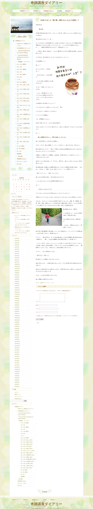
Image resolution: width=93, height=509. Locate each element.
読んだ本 (19, 164)
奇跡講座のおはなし (49, 11)
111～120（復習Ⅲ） (22, 64)
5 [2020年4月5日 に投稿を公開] (29, 181)
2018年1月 (17, 339)
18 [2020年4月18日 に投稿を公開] (26, 186)
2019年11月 (17, 292)
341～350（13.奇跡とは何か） (23, 138)
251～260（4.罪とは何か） (23, 98)
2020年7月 (17, 274)
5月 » (15, 193)
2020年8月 (17, 272)
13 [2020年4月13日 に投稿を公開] (13, 186)
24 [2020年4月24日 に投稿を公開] (24, 188)
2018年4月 (17, 332)
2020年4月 (17, 281)
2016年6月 (17, 380)
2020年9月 (17, 270)
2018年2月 (17, 337)
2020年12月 (17, 264)
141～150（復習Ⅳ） (22, 69)
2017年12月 (17, 341)
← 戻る (37, 324)
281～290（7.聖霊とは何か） (23, 110)
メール (37, 310)
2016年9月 (17, 373)
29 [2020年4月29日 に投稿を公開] (18, 191)
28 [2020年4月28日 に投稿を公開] (16, 191)
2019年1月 (17, 313)
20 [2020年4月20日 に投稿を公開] (13, 188)
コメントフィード (18, 396)
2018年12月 (17, 315)
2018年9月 (17, 322)
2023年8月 (17, 238)
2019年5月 (17, 305)
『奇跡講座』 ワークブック (23, 61)
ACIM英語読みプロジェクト (24, 48)
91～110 (19, 151)
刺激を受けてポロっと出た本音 (21, 227)
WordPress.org (18, 398)
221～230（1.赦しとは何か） (23, 85)
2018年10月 (17, 320)
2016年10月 (17, 371)
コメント (38, 303)
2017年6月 (17, 354)
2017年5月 (17, 356)
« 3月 (12, 193)
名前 (37, 306)
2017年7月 (17, 352)
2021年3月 (17, 257)
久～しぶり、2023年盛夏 (20, 215)
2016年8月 (17, 375)
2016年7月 (17, 377)
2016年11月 (17, 369)
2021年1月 (17, 262)
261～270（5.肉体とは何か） (23, 101)
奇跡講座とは (36, 11)
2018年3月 (17, 334)
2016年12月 (17, 367)
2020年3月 (17, 283)
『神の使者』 (20, 156)
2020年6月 (17, 277)
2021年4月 (17, 255)
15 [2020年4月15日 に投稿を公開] (18, 186)
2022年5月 (17, 240)
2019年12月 (17, 289)
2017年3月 (17, 360)
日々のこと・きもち (50, 282)
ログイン (17, 392)
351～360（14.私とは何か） (23, 142)
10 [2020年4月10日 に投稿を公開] (24, 184)
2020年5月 (17, 279)
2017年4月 (17, 358)
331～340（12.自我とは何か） (23, 133)
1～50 (18, 79)
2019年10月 (17, 294)
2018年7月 (17, 326)
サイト (37, 313)
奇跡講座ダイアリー (46, 3)
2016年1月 (17, 386)
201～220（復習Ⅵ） (22, 82)
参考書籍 (59, 11)
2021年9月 (17, 244)
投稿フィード (17, 394)
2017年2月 (17, 362)
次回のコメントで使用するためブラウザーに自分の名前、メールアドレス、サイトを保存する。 (58, 317)
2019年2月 (17, 311)
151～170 (19, 72)
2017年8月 (17, 350)
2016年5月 (17, 382)
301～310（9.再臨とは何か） (23, 119)
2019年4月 (17, 307)
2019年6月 (17, 302)
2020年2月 (17, 285)
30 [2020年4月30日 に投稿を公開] (21, 191)
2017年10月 (17, 345)
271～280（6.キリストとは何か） (23, 106)
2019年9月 (17, 296)
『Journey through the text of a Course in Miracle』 (23, 51)
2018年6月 (17, 328)
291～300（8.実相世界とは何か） (23, 115)
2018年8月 (17, 324)
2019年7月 (17, 300)
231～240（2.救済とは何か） (23, 90)
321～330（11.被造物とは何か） (23, 129)
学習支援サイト (69, 11)
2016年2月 (17, 384)
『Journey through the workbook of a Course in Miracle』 (23, 57)
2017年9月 (17, 347)
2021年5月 (17, 253)
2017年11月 (17, 343)
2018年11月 (17, 317)
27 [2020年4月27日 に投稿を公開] (13, 191)
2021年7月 (17, 249)
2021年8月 (17, 247)
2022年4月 (17, 242)
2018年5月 (17, 330)
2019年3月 (17, 309)
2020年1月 (17, 287)
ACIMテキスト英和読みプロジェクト (24, 44)
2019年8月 (17, 298)
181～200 (19, 77)
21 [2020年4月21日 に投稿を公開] (16, 188)
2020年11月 (17, 266)
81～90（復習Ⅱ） (21, 148)
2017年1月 (17, 365)
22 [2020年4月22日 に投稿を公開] (18, 188)
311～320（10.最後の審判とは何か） (23, 124)
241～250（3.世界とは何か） (23, 94)
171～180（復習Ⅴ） (22, 74)
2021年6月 (17, 251)
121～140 (19, 66)
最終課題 (19, 153)
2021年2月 (17, 259)
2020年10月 (17, 268)
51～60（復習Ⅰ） (21, 146)
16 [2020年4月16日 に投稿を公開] (21, 186)
